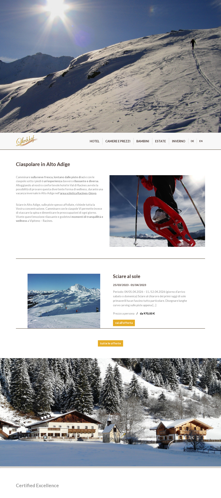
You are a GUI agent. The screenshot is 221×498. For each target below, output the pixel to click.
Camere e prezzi (117, 141)
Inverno (178, 141)
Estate (160, 141)
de (192, 141)
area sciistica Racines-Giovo (78, 193)
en (201, 141)
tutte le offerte (110, 343)
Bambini (142, 141)
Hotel (94, 141)
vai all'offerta (124, 322)
